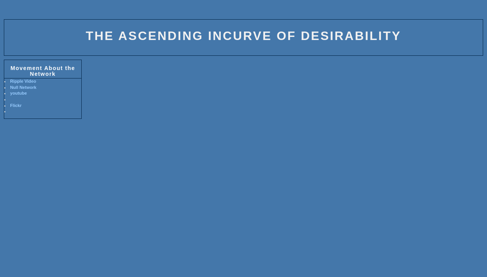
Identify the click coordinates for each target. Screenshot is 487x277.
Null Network (23, 87)
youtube (18, 93)
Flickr (16, 105)
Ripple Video (23, 81)
